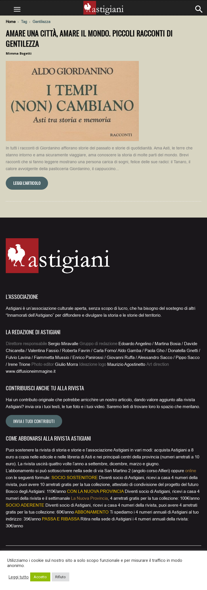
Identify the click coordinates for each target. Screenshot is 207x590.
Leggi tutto (19, 577)
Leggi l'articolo (27, 183)
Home (11, 21)
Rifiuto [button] (60, 577)
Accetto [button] (40, 577)
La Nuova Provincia (89, 498)
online (190, 471)
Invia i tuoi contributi (34, 421)
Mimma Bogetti (19, 53)
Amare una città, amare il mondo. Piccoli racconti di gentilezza (89, 38)
